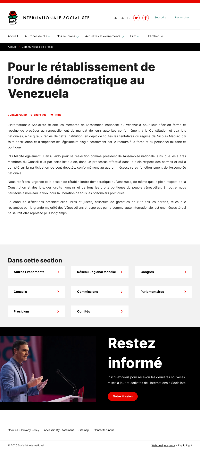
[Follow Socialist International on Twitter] (136, 17)
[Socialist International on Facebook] (145, 17)
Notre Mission (123, 398)
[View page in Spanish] (120, 18)
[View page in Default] (114, 18)
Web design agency (163, 445)
